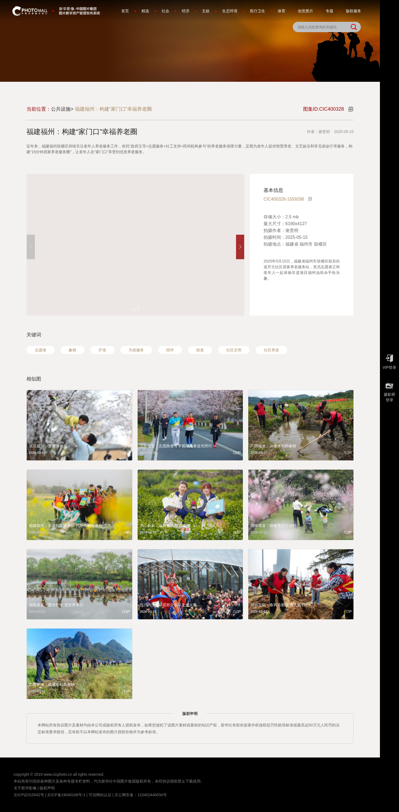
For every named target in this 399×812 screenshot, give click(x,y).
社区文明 (233, 350)
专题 (329, 11)
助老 (200, 350)
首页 (125, 11)
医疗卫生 (257, 11)
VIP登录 (389, 361)
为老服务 (136, 350)
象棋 (72, 350)
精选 (145, 11)
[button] (240, 247)
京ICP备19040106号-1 (66, 795)
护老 (102, 350)
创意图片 (305, 11)
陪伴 (170, 350)
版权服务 (353, 11)
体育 (281, 11)
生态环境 (229, 11)
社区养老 (271, 350)
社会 (165, 11)
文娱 (206, 11)
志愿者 (40, 350)
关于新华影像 (25, 788)
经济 (185, 11)
